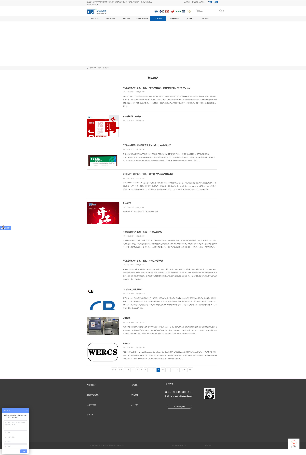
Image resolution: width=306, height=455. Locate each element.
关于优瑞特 (174, 19)
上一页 (127, 369)
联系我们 (205, 19)
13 (177, 369)
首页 (99, 68)
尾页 (190, 369)
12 (172, 369)
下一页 (184, 369)
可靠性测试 (110, 19)
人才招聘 (190, 19)
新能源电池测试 (142, 19)
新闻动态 (158, 19)
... (133, 369)
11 (167, 369)
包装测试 (126, 19)
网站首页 (94, 19)
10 (162, 369)
